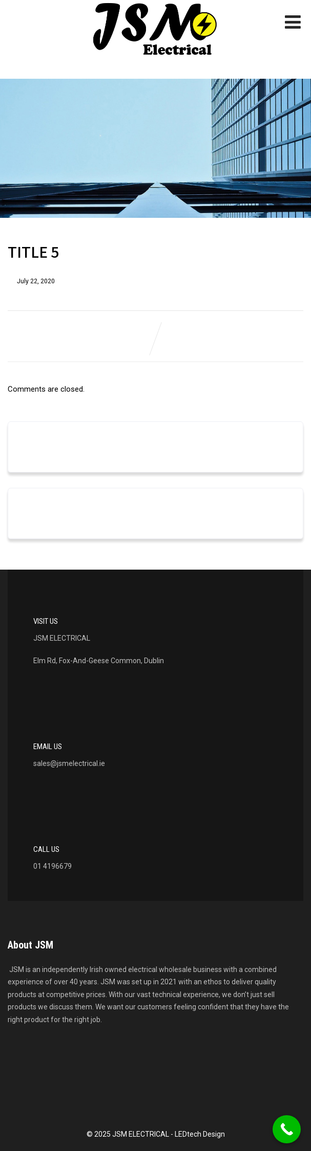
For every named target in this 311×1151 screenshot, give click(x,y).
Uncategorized (45, 521)
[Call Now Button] (287, 1129)
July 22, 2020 (36, 281)
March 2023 (40, 455)
